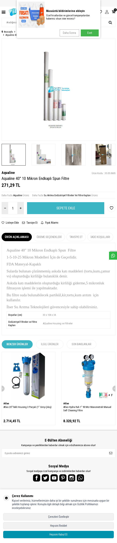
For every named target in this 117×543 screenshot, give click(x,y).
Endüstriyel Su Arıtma (27, 31)
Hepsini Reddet (58, 525)
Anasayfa (7, 31)
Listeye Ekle (10, 222)
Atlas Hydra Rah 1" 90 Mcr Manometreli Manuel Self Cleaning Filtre (87, 409)
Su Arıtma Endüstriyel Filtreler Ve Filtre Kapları (63, 31)
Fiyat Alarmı (49, 222)
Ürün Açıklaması (17, 237)
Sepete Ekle (65, 208)
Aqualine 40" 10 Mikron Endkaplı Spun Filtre (27, 35)
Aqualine (8, 173)
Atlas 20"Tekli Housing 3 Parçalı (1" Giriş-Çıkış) (27, 407)
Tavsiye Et (30, 222)
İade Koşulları (100, 237)
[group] (58, 89)
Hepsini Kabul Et (58, 534)
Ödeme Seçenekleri (49, 237)
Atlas (6, 403)
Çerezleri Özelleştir (58, 516)
